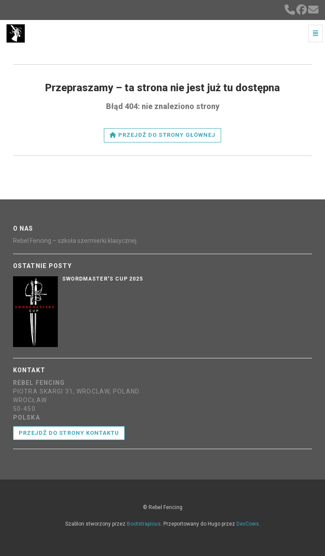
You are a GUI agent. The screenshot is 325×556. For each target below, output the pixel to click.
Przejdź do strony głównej (162, 135)
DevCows (247, 524)
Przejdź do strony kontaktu (69, 433)
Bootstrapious (144, 524)
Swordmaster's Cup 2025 (102, 279)
